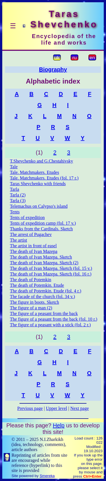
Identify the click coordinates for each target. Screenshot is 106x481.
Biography (53, 69)
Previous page (30, 408)
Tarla (14, 189)
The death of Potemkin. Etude (37, 285)
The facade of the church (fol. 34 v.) (42, 296)
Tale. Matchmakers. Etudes (34, 172)
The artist (18, 240)
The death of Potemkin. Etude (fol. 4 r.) (45, 290)
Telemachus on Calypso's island (39, 206)
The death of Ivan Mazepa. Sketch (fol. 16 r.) (50, 274)
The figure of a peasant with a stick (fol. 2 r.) (50, 324)
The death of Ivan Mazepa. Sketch (41, 257)
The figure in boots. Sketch (34, 302)
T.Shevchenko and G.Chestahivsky (41, 161)
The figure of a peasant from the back (44, 313)
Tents (15, 211)
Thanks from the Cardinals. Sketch (41, 228)
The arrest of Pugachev (31, 234)
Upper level (56, 408)
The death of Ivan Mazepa (33, 251)
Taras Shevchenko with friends (38, 183)
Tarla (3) (17, 200)
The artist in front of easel (33, 245)
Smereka (47, 476)
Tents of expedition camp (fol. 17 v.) (43, 223)
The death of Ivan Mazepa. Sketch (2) (44, 262)
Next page (79, 408)
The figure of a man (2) (31, 307)
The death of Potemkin (30, 279)
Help (58, 425)
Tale (14, 166)
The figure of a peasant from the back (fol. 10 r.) (53, 319)
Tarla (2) (17, 195)
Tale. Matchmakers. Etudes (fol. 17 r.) (44, 178)
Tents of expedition (27, 217)
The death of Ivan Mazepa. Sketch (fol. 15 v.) (51, 268)
